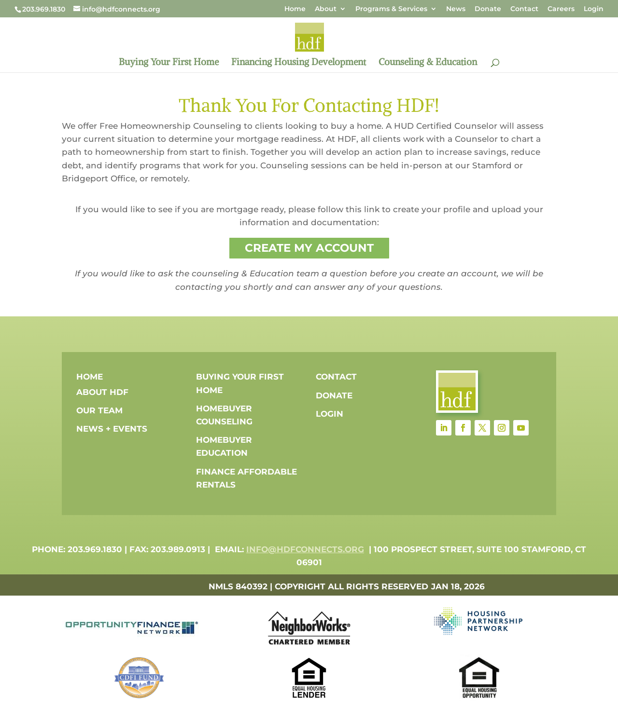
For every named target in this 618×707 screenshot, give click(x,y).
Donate (488, 9)
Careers (561, 9)
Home (295, 9)
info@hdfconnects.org (305, 549)
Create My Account (309, 248)
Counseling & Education (428, 63)
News (455, 9)
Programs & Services (391, 9)
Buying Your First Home (169, 63)
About (326, 9)
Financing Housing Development (298, 63)
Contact (524, 9)
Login (594, 9)
